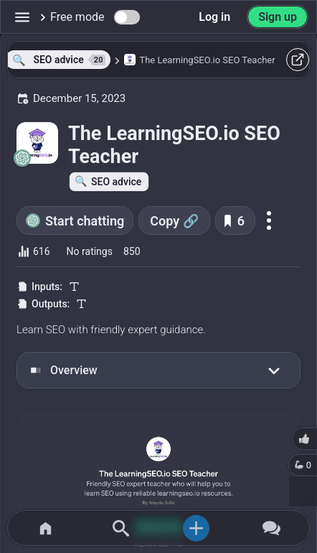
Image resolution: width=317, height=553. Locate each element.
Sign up (277, 17)
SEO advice (116, 181)
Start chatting (84, 220)
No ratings (90, 251)
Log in (214, 17)
